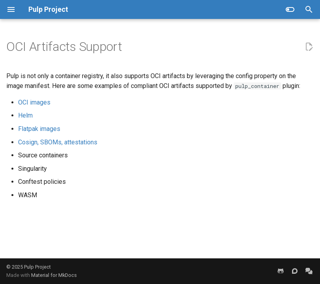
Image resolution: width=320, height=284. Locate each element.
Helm (25, 115)
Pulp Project (37, 267)
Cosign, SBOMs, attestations (57, 142)
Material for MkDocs (54, 275)
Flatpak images (39, 129)
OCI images (34, 102)
